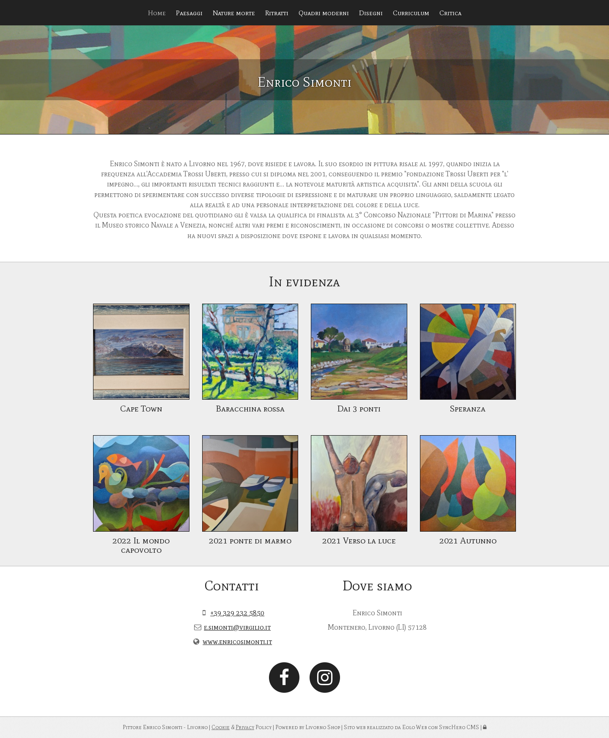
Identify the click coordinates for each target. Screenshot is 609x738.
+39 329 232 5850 (237, 613)
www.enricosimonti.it (237, 641)
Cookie (220, 727)
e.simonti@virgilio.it (237, 627)
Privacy (245, 727)
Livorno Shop (322, 727)
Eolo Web (414, 727)
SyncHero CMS (459, 727)
